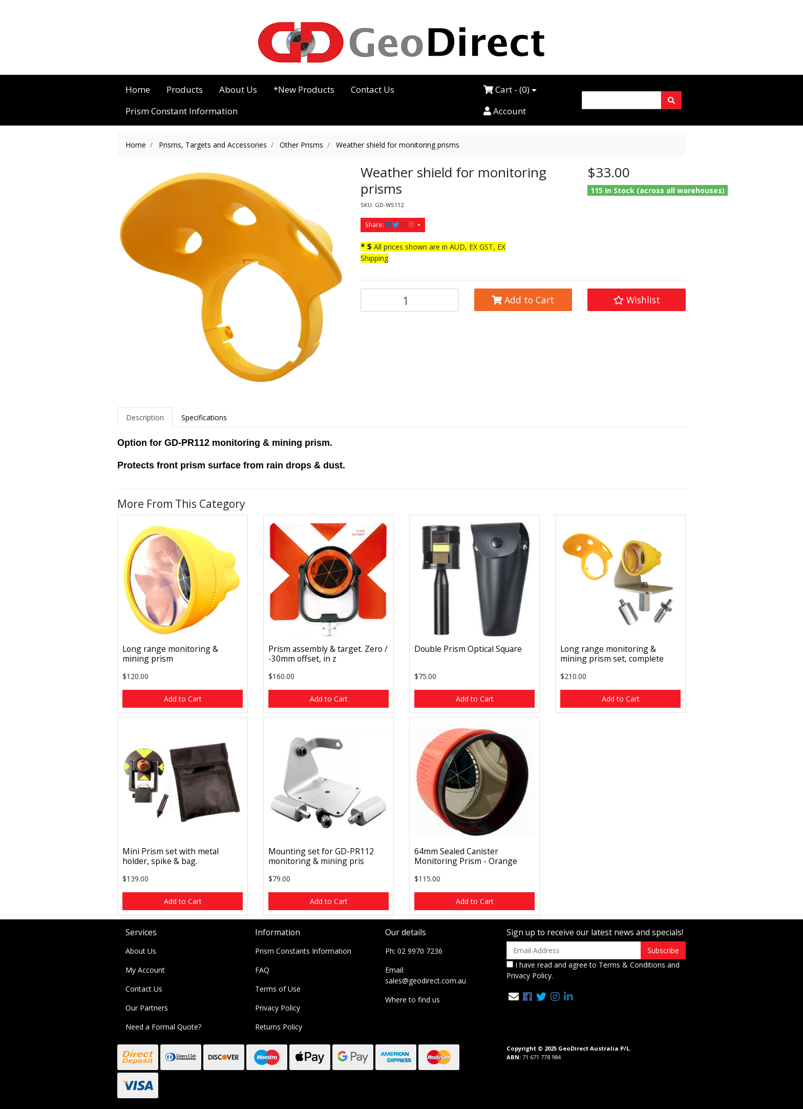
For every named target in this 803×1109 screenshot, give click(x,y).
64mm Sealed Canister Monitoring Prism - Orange (465, 856)
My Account (145, 970)
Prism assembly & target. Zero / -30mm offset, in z (328, 653)
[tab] (145, 417)
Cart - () (506, 89)
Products (184, 89)
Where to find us (412, 999)
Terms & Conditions (632, 965)
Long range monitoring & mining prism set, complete (612, 653)
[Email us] (514, 996)
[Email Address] (573, 950)
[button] (636, 300)
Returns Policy (278, 1027)
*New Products (303, 89)
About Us (238, 89)
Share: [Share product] (390, 224)
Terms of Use (278, 989)
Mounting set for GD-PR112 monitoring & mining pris (321, 856)
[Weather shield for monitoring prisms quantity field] (410, 300)
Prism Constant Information (181, 111)
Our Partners (146, 1008)
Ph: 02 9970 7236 (413, 951)
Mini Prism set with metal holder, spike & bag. (170, 856)
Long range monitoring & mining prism (170, 653)
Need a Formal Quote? (163, 1027)
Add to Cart (523, 300)
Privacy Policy (277, 1008)
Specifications (204, 417)
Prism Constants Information (303, 951)
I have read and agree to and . (593, 970)
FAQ (262, 970)
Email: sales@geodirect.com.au (425, 975)
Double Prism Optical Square (468, 648)
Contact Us (372, 89)
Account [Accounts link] (504, 111)
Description (145, 417)
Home (137, 89)
